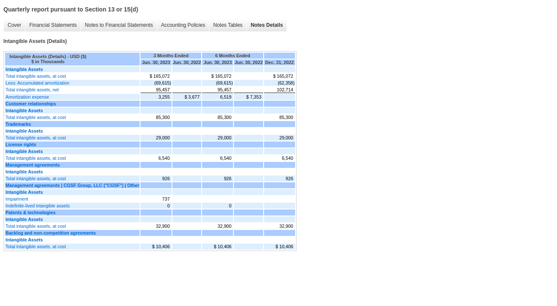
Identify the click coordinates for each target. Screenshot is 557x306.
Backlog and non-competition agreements (51, 232)
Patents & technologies (31, 212)
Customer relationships (31, 103)
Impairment (17, 198)
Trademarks (18, 124)
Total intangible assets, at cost (36, 76)
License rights (21, 144)
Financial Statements (53, 25)
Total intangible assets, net (32, 89)
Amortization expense (27, 96)
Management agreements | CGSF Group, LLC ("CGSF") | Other (72, 185)
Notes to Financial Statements (119, 25)
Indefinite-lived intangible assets (38, 205)
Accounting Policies (183, 25)
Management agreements (33, 164)
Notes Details (266, 25)
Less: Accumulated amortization (37, 82)
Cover (14, 25)
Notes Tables (227, 25)
